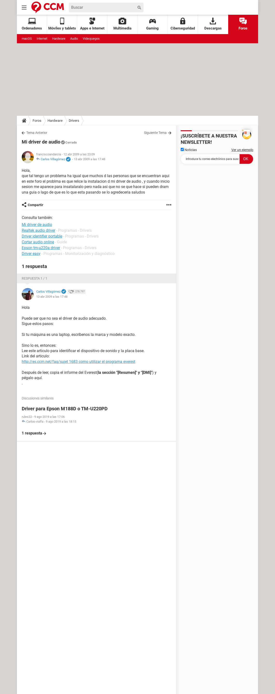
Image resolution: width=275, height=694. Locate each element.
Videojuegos (91, 38)
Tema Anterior (36, 133)
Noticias (189, 150)
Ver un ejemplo (242, 150)
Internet (42, 38)
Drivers (74, 121)
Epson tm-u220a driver (41, 248)
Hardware (58, 38)
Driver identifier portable (42, 236)
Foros (243, 24)
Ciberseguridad (183, 24)
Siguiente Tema (155, 133)
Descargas (213, 24)
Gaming (152, 24)
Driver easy (31, 253)
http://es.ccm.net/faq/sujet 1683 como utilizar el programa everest (78, 361)
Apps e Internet (92, 24)
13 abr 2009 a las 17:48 (89, 159)
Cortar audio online (38, 242)
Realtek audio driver (38, 230)
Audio (74, 38)
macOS (27, 38)
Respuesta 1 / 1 (34, 278)
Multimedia (122, 24)
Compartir (35, 205)
